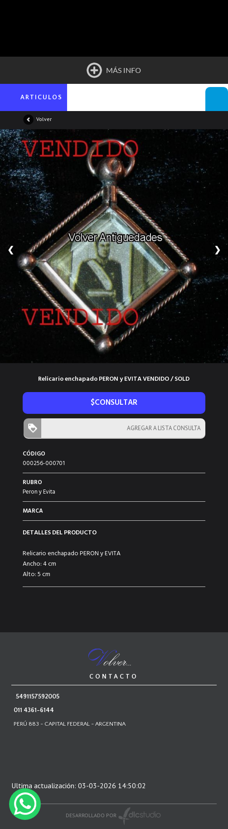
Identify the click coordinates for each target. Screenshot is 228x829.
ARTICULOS (41, 97)
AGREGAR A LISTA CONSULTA (162, 428)
